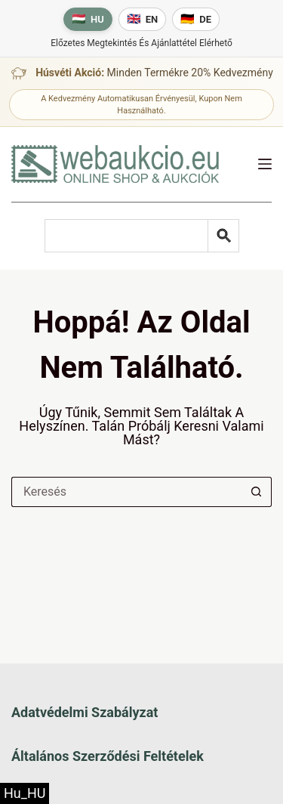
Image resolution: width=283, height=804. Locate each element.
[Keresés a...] (126, 492)
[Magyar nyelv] (87, 19)
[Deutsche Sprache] (196, 19)
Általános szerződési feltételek (107, 756)
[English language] (142, 19)
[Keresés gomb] (256, 492)
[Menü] (265, 164)
